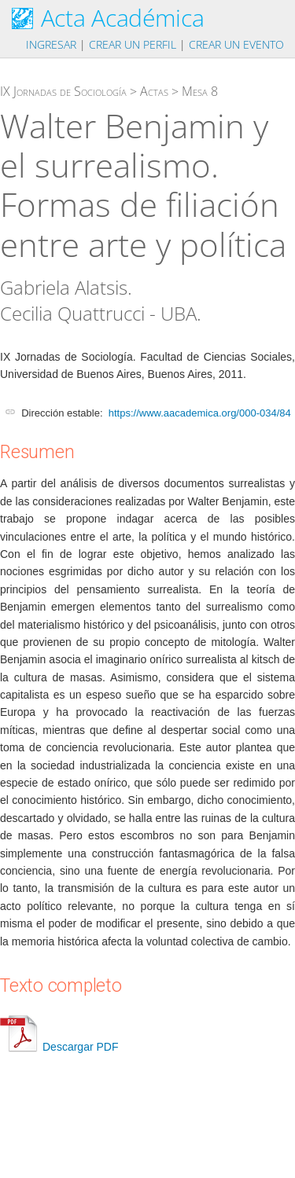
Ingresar (51, 44)
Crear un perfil (132, 44)
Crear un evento (236, 44)
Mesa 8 (200, 91)
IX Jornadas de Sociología (63, 91)
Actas (154, 91)
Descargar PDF (59, 1046)
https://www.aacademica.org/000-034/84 (200, 413)
